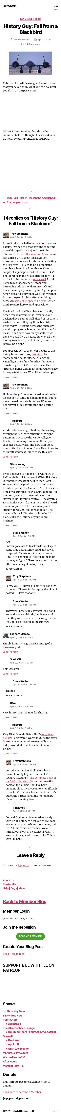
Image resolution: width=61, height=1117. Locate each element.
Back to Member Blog (24, 901)
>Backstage (13, 1023)
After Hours (10, 1061)
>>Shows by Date (14, 1011)
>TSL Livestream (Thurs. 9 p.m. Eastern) (31, 1031)
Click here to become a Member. (22, 1092)
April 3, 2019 (44, 39)
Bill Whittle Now (12, 1015)
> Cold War (13, 1040)
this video (37, 354)
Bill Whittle (10, 6)
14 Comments (32, 44)
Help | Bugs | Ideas (14, 888)
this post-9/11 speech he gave (28, 301)
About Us (8, 880)
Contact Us (9, 884)
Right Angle (10, 1019)
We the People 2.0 (14, 1057)
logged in (23, 865)
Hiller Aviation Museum (38, 254)
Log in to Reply (11, 377)
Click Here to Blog (13, 954)
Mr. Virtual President (15, 1052)
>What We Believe (17, 1048)
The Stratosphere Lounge (19, 1028)
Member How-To (13, 1065)
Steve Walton (24, 39)
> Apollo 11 (12, 1044)
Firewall (8, 1036)
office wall (39, 279)
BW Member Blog (30, 19)
